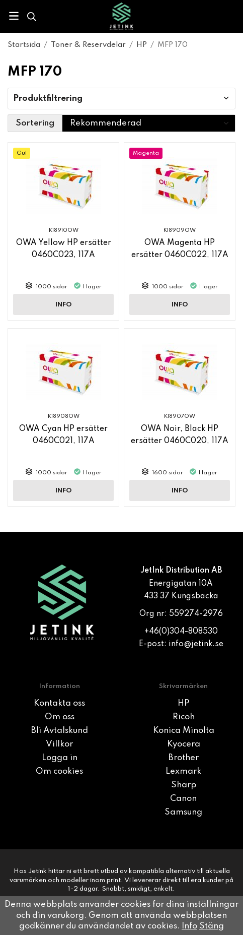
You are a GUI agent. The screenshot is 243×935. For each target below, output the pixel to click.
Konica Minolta (183, 730)
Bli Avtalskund (59, 730)
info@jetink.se (196, 644)
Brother (184, 758)
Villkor (59, 744)
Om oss (59, 717)
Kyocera (183, 744)
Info (63, 304)
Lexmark (183, 771)
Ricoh (184, 717)
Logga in (59, 758)
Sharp (183, 785)
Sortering (35, 123)
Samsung (183, 812)
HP (183, 703)
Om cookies (59, 771)
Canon (183, 798)
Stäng (211, 926)
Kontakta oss (59, 703)
